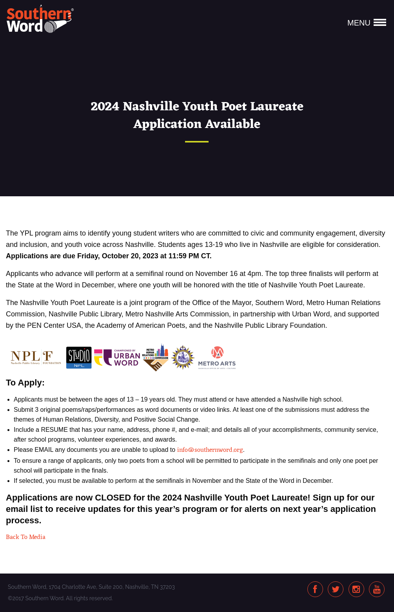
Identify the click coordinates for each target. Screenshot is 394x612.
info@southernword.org (210, 450)
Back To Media (25, 537)
